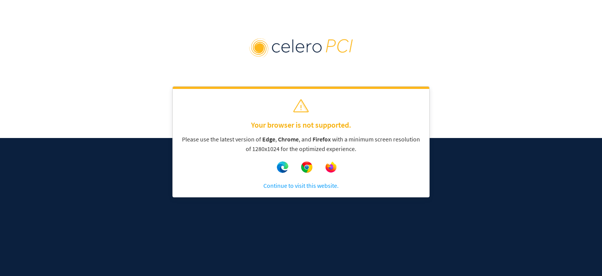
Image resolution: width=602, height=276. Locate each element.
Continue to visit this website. (301, 185)
